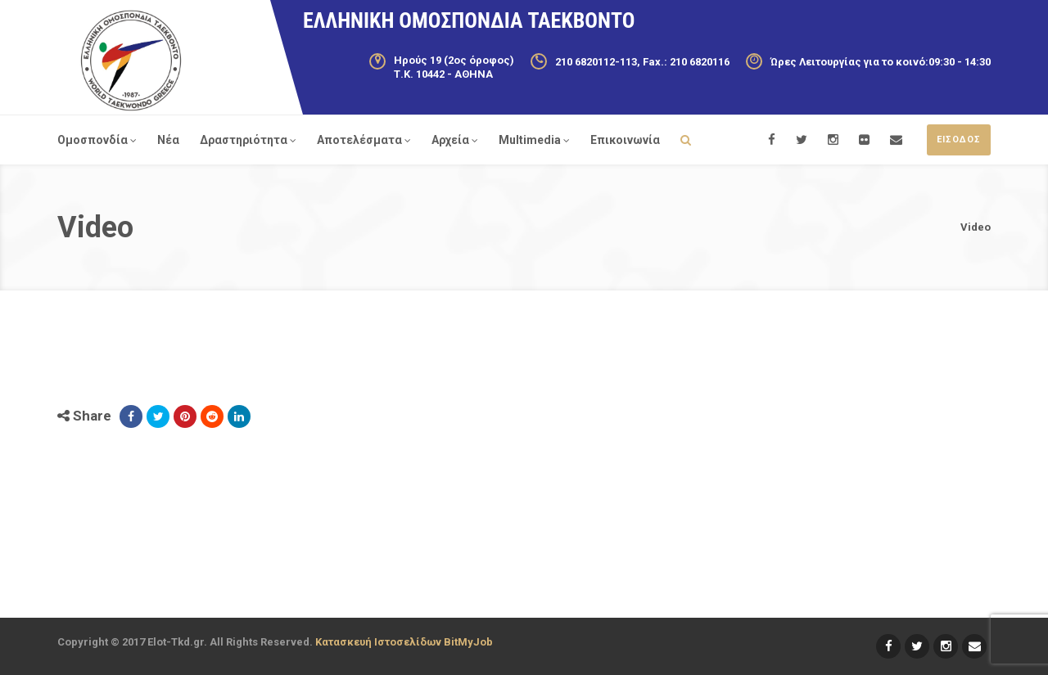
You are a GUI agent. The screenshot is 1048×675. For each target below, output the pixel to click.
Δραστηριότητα (248, 139)
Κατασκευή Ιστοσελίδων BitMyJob (404, 642)
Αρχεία (454, 139)
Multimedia (534, 139)
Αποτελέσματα (364, 139)
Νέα (168, 139)
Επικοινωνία (625, 139)
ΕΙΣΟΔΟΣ (959, 139)
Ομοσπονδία (97, 139)
